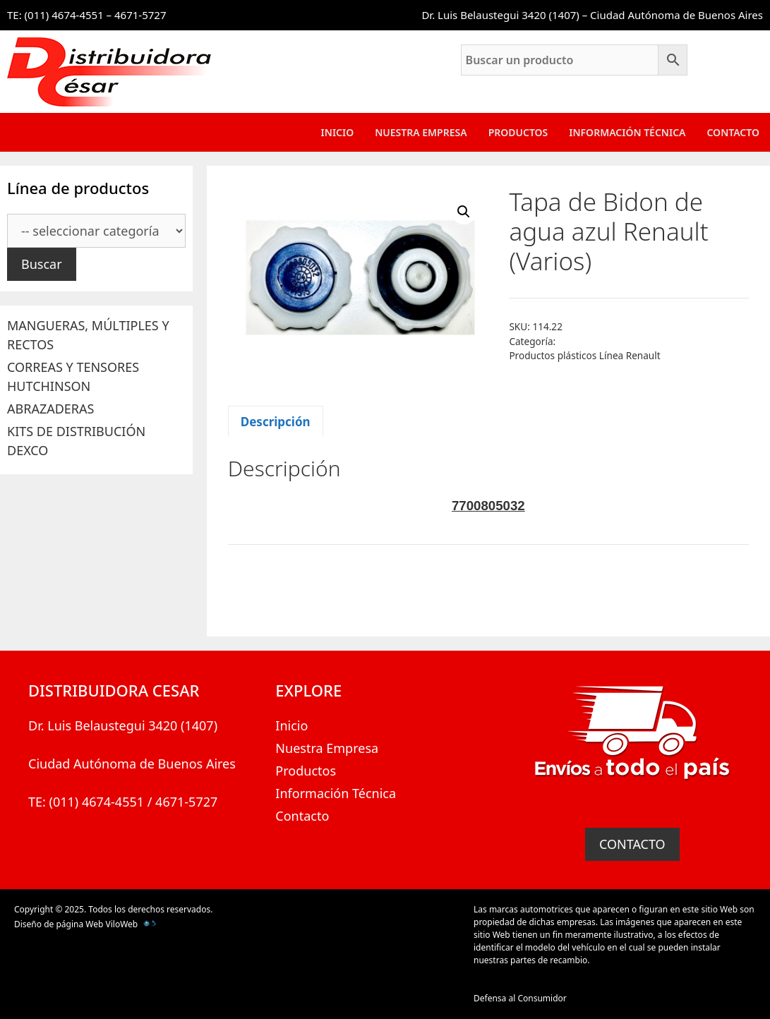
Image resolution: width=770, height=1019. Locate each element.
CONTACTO (632, 844)
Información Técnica (627, 132)
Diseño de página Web (58, 924)
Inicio (337, 132)
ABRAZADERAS (50, 408)
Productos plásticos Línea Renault (584, 355)
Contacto (732, 132)
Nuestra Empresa (421, 132)
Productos (518, 132)
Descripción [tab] (276, 422)
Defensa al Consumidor (520, 998)
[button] (463, 211)
